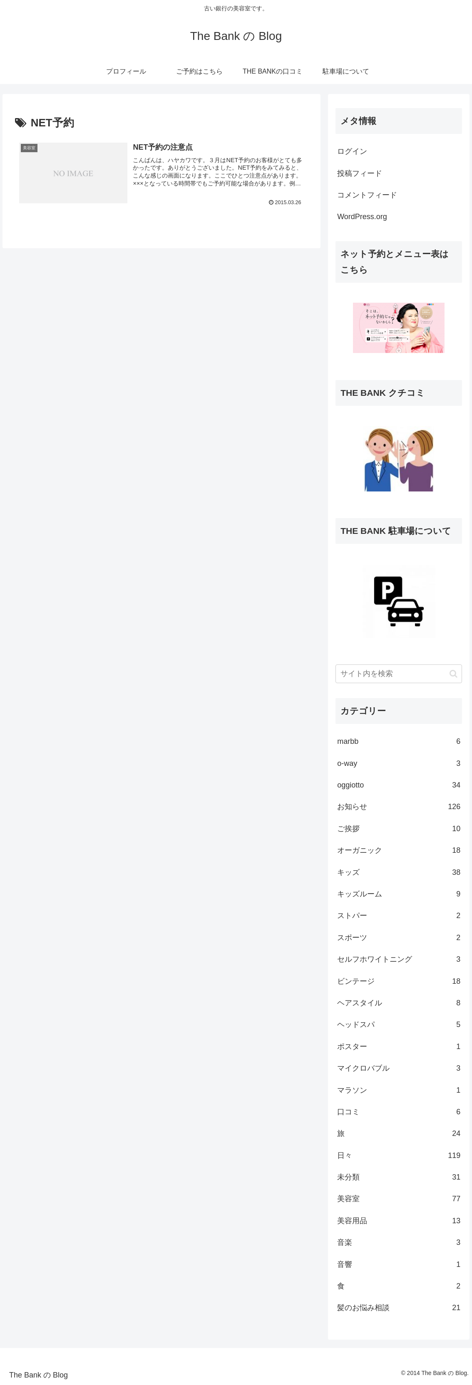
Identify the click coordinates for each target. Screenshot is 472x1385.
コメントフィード (367, 195)
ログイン (352, 151)
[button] (453, 674)
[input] (398, 673)
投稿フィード (359, 173)
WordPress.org (362, 216)
